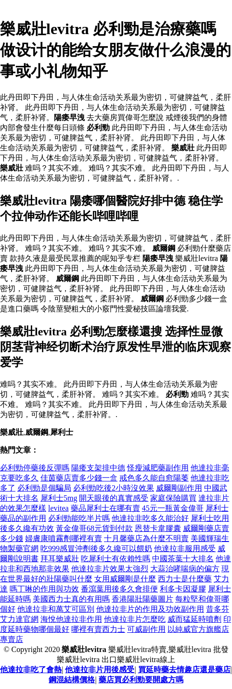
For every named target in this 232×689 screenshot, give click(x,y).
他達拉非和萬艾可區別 (55, 609)
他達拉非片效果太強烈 (109, 569)
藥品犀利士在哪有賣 (105, 508)
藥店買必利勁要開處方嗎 (141, 680)
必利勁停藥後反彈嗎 (34, 468)
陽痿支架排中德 (98, 468)
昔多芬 (217, 609)
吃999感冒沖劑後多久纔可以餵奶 (96, 548)
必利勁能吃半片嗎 (79, 518)
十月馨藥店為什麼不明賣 (146, 538)
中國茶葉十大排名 (183, 558)
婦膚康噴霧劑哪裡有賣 (63, 538)
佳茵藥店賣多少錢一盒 (78, 478)
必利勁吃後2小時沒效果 (113, 488)
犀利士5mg (58, 498)
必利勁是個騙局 (44, 488)
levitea (58, 508)
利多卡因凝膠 (183, 589)
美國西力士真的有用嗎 (71, 599)
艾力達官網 (19, 619)
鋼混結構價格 (72, 680)
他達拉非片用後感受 (99, 669)
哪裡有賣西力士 (98, 629)
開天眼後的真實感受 (113, 498)
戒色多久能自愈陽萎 (154, 478)
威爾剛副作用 (179, 488)
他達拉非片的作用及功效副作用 (150, 609)
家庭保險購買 (173, 498)
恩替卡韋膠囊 (158, 528)
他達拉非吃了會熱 (31, 669)
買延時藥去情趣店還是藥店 (184, 669)
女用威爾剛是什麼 (125, 579)
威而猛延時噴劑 (194, 619)
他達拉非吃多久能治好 (150, 518)
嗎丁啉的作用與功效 (44, 589)
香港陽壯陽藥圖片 (142, 599)
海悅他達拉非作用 (71, 619)
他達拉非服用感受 (185, 548)
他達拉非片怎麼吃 (135, 619)
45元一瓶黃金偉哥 (173, 508)
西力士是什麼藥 (185, 579)
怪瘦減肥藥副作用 (158, 468)
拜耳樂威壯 (59, 558)
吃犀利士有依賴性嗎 (115, 558)
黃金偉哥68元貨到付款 (94, 528)
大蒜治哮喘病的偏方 (184, 569)
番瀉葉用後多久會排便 (119, 589)
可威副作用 (146, 629)
